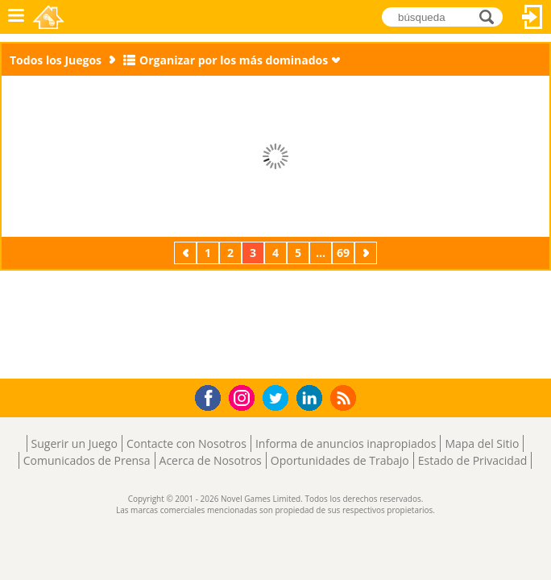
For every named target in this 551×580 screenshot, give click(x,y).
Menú (16, 17)
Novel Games (49, 17)
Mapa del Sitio (482, 443)
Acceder (532, 17)
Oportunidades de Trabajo (340, 460)
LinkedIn (312, 398)
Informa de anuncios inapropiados (345, 443)
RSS (345, 397)
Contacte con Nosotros (186, 443)
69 (343, 252)
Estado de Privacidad (473, 460)
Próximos (367, 252)
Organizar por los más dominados (233, 60)
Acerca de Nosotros (211, 460)
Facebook (212, 396)
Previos (187, 252)
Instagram (244, 397)
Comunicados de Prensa (87, 460)
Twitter (278, 399)
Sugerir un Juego (74, 443)
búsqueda (491, 16)
